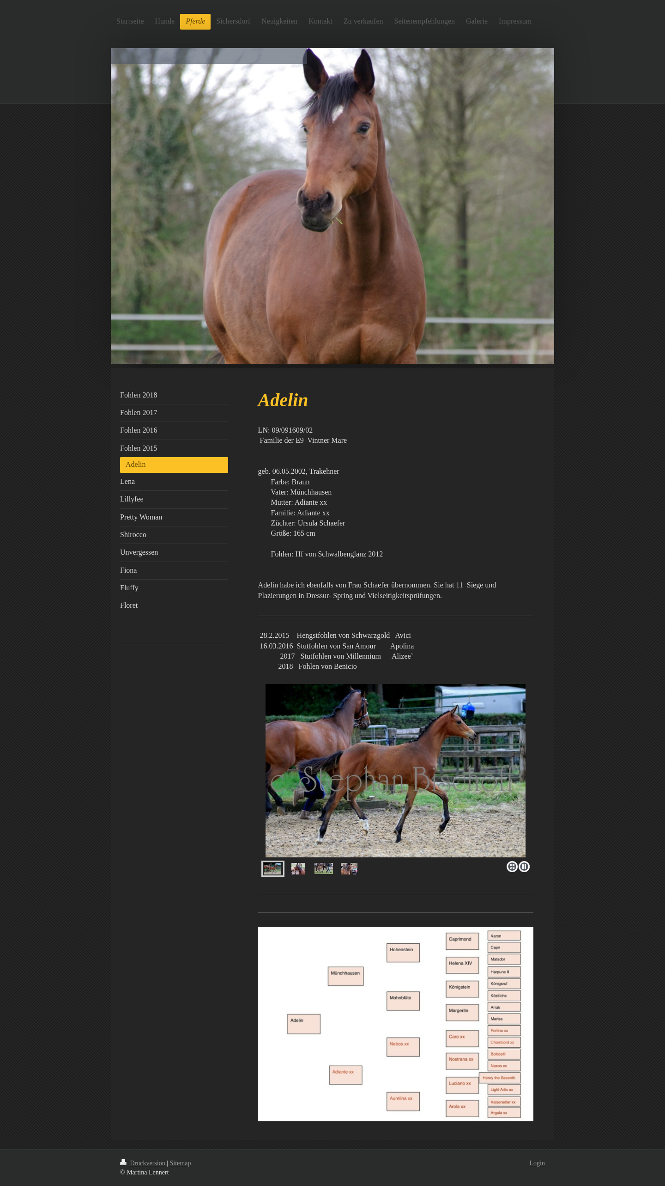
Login (537, 1163)
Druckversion (143, 1163)
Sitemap (180, 1163)
